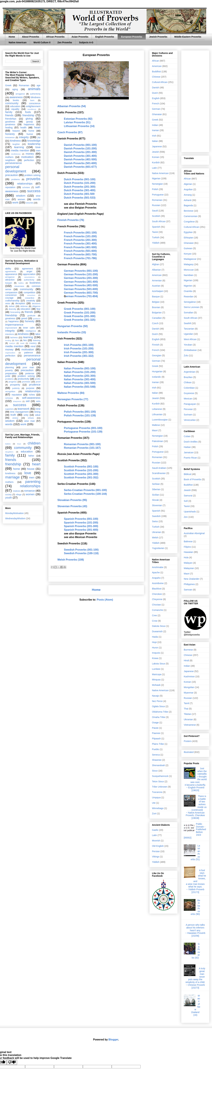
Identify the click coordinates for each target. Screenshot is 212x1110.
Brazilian (188, 377)
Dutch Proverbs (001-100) (79, 179)
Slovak (155, 500)
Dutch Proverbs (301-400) (79, 190)
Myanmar (188, 692)
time (38, 409)
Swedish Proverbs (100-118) (81, 553)
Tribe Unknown (159, 786)
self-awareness (31, 397)
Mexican (188, 398)
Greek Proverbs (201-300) (79, 316)
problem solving (32, 175)
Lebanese (157, 409)
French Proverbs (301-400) (80, 243)
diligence (36, 306)
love (37, 147)
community (11, 103)
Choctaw (156, 604)
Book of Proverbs (192, 479)
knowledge (33, 140)
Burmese (188, 649)
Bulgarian (157, 312)
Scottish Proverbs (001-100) (81, 466)
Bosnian (156, 307)
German (156, 109)
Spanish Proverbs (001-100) (81, 518)
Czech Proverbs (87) (70, 132)
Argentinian (189, 371)
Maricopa (156, 674)
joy (39, 137)
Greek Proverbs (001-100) (79, 308)
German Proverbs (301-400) (81, 281)
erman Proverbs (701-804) (82, 296)
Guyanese (189, 393)
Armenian (157, 280)
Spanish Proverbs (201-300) (81, 526)
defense (24, 306)
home (31, 130)
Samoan (188, 589)
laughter (16, 144)
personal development (15, 169)
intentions (9, 334)
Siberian (156, 489)
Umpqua (156, 797)
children (34, 443)
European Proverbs (131, 36)
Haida (155, 636)
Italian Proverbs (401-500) (80, 383)
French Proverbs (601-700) (80, 254)
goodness (10, 121)
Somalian (188, 312)
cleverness (19, 286)
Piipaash (156, 738)
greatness (10, 124)
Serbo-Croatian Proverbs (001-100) (85, 490)
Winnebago (158, 808)
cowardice (29, 298)
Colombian (189, 387)
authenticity (35, 94)
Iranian (155, 130)
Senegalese (190, 302)
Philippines (189, 584)
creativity (30, 300)
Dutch (155, 93)
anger (29, 271)
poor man (28, 367)
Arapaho (156, 578)
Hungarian (157, 371)
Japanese (157, 146)
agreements (10, 271)
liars (17, 340)
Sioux (155, 770)
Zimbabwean (190, 350)
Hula (186, 557)
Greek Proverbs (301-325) (79, 319)
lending (8, 340)
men (38, 150)
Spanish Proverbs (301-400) (81, 529)
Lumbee (156, 669)
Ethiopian (188, 237)
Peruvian (188, 409)
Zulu (186, 355)
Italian (155, 141)
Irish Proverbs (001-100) (78, 345)
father (31, 455)
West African (190, 339)
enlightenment (33, 106)
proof (38, 382)
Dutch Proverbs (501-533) (79, 197)
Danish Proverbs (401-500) (80, 159)
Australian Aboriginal (194, 533)
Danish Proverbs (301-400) (80, 155)
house (31, 468)
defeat (12, 306)
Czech (155, 323)
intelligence (31, 331)
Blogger (113, 1039)
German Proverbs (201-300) (81, 278)
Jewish (155, 152)
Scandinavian (159, 473)
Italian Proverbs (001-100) (80, 368)
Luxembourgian (160, 419)
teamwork (24, 408)
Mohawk (156, 685)
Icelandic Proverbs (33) (71, 332)
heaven (16, 130)
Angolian (188, 189)
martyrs (12, 343)
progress (13, 382)
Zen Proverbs (64, 42)
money (30, 153)
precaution (11, 175)
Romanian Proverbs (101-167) (82, 447)
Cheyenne (157, 599)
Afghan (155, 264)
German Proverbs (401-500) (81, 285)
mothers (9, 157)
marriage (12, 477)
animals (34, 89)
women (21, 199)
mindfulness (16, 154)
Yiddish (155, 242)
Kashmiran (189, 676)
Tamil (186, 703)
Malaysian (189, 568)
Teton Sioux (158, 781)
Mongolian (189, 687)
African (155, 60)
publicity (16, 388)
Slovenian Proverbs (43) (72, 506)
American (157, 66)
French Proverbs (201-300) (80, 240)
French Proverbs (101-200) (80, 236)
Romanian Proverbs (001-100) (82, 444)
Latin (154, 168)
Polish (155, 189)
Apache (156, 572)
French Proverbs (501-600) (80, 250)
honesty (10, 134)
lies (25, 340)
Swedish (156, 516)
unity (26, 415)
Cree (154, 615)
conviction (31, 295)
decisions (36, 303)
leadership (34, 143)
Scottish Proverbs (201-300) (81, 474)
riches (32, 394)
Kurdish (156, 162)
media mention (20, 150)
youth (8, 497)
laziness (14, 337)
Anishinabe (157, 567)
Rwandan (188, 296)
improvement (11, 328)
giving (29, 118)
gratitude (31, 315)
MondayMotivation (14, 513)
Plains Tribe (158, 744)
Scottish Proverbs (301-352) (81, 477)
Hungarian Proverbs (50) (72, 326)
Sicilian (155, 494)
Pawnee (156, 733)
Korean (155, 157)
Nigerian (156, 178)
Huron (155, 647)
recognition (10, 391)
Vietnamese (190, 725)
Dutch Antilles (191, 441)
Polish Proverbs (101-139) (80, 415)
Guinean (188, 248)
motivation (27, 157)
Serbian (156, 484)
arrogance (20, 94)
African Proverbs (55, 36)
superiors (9, 409)
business (35, 282)
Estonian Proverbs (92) (78, 118)
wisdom (20, 195)
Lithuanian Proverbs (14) (79, 126)
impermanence (14, 324)
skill (28, 401)
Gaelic (155, 830)
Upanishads (190, 511)
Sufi (186, 501)
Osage (155, 722)
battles (21, 283)
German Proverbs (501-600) (81, 289)
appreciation (29, 274)
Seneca (156, 754)
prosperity (15, 384)
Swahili (187, 323)
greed (24, 318)
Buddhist (156, 71)
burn (32, 100)
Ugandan (188, 334)
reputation (10, 187)
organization (10, 353)
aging (15, 89)
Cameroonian (190, 216)
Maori (155, 430)
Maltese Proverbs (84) (70, 393)
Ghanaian (157, 114)
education (15, 106)
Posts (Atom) (105, 599)
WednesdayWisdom (15, 518)
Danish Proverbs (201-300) (80, 152)
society (8, 494)
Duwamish (157, 631)
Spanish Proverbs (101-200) (81, 522)
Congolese (189, 221)
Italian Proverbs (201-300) (80, 375)
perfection (29, 160)
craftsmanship (12, 300)
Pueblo (155, 749)
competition (29, 292)
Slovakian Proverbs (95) (72, 500)
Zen (186, 517)
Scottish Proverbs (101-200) (81, 470)
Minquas (156, 679)
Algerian (188, 184)
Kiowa (155, 658)
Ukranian (156, 532)
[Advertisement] (195, 101)
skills (38, 401)
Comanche (157, 610)
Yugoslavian (158, 548)
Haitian (187, 447)
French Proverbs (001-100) (80, 232)
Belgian (156, 302)
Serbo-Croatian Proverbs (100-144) (85, 493)
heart (37, 127)
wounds (29, 203)
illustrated (189, 752)
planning (9, 367)
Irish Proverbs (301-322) (78, 355)
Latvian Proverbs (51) (77, 122)
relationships (24, 183)
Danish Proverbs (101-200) (80, 148)
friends (9, 115)
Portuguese (158, 194)
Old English (158, 846)
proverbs (33, 179)
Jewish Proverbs (158, 36)
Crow (154, 620)
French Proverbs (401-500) (80, 247)
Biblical (187, 474)
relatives (16, 491)
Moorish (156, 840)
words (36, 199)
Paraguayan (190, 404)
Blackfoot (156, 588)
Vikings (155, 856)
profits (37, 379)
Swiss (155, 521)
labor (37, 334)
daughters (9, 452)
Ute (154, 803)
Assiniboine (158, 583)
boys (19, 444)
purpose (30, 388)
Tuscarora (157, 792)
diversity (12, 309)
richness (9, 398)
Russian (156, 205)
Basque (156, 296)
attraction (10, 279)
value (37, 415)
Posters (187, 741)
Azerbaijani (157, 291)
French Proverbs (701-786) (80, 258)
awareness (16, 97)
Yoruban (188, 344)
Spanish (156, 226)
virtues (31, 418)
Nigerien (188, 285)
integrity (24, 137)
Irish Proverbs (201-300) (78, 352)
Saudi (155, 210)
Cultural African (159, 82)
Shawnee (156, 760)
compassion (11, 292)
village (19, 494)
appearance (11, 274)
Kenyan (187, 253)
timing (37, 411)
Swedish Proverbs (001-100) (81, 549)
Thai (186, 708)
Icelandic (156, 377)
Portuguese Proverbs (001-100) (83, 428)
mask (22, 343)
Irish (154, 135)
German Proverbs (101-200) (81, 274)
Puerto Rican (190, 457)
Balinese (188, 541)
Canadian (157, 318)
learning (19, 147)
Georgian (156, 355)
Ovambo (188, 291)
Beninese (188, 210)
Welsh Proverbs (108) (70, 559)
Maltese (156, 425)
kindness (15, 140)
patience (28, 352)
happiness (29, 124)
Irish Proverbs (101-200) (78, 348)
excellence (32, 109)
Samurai (188, 495)
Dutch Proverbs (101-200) (79, 183)
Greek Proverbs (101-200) (79, 312)
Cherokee (157, 594)
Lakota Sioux (158, 663)
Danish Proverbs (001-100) (80, 145)
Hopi (154, 642)
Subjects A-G (86, 42)
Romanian (24, 85)
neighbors (10, 160)
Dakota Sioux (159, 626)
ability (8, 268)
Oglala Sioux (158, 706)
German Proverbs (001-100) (81, 270)
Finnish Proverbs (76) (70, 220)
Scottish (156, 216)
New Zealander (191, 579)
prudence (34, 384)
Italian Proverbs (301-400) (80, 379)
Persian (156, 851)
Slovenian (157, 505)
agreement (27, 268)
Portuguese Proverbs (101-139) (83, 431)
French (155, 103)
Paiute (155, 728)
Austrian (156, 285)
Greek (8, 85)
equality (15, 109)
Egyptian (188, 232)
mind (32, 346)
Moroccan (189, 269)
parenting (32, 482)
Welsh (155, 537)
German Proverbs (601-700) (81, 292)
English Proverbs (104, 36)
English (155, 98)
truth (13, 414)
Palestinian (157, 441)
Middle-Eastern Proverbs (187, 36)
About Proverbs (30, 36)
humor (30, 134)
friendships (10, 118)
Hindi (186, 660)
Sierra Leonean (191, 307)
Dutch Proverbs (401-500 (79, 194)
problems (15, 179)
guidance (36, 319)
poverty (9, 370)
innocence (10, 137)
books (16, 100)
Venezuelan (190, 420)
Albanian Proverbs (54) (71, 106)
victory (15, 418)
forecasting (15, 312)
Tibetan (187, 714)
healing (9, 127)
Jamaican (189, 452)
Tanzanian (189, 328)
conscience (34, 103)
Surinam (188, 414)
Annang (188, 194)
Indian (155, 125)
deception (20, 303)
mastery (33, 343)
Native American (17, 42)
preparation (11, 373)
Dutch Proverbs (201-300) (79, 186)
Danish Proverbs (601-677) (80, 166)
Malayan (188, 563)
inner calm (29, 327)
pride (7, 376)
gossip (29, 121)
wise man (29, 421)
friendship (28, 115)
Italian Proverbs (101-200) (80, 372)
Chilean (187, 382)
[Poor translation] (12, 1062)
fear (38, 309)
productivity (23, 379)
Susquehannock (160, 776)
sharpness (17, 401)
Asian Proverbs (80, 36)
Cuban (187, 436)
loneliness (10, 473)
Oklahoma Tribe (160, 711)
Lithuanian (157, 414)
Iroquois (156, 653)
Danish (155, 87)
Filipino (187, 547)
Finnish (155, 344)
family (8, 112)
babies (8, 444)
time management (19, 411)
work (15, 202)
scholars (26, 187)
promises (26, 382)
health (23, 127)
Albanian (156, 269)
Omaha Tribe (158, 717)
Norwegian (157, 184)
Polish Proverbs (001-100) (80, 411)
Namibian (188, 275)
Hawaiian (188, 552)
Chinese (156, 76)
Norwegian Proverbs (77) (72, 399)
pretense (29, 373)
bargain (8, 283)
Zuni (154, 813)
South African (159, 221)
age (38, 85)
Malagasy (189, 264)
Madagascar (190, 259)
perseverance (13, 163)
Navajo (155, 695)
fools (28, 112)
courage (9, 298)
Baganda (188, 205)
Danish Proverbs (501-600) (80, 163)
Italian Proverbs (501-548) (80, 386)
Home (12, 36)
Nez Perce (157, 701)
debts (7, 303)
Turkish (155, 237)
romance (29, 490)
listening (36, 340)
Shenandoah (158, 765)
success (33, 191)
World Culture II (41, 42)
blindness (35, 97)
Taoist (155, 232)
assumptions (29, 277)
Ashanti (187, 200)
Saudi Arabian (159, 468)
